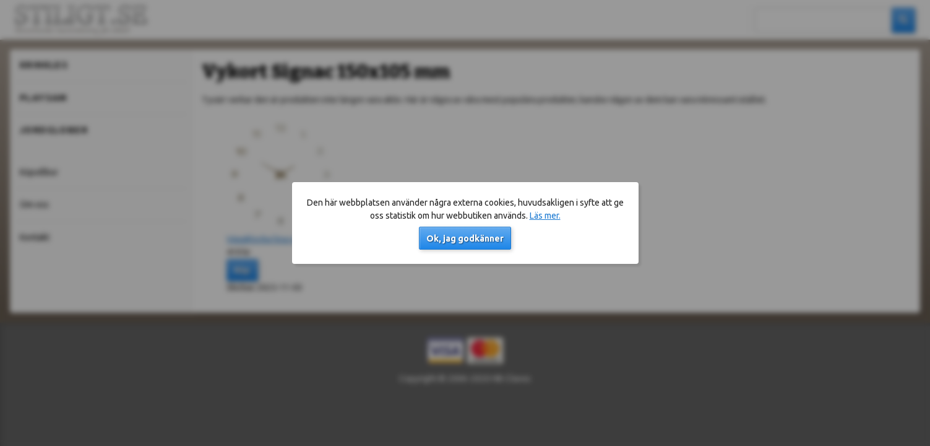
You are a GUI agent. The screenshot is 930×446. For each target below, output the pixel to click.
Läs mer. (545, 216)
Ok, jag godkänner (465, 238)
